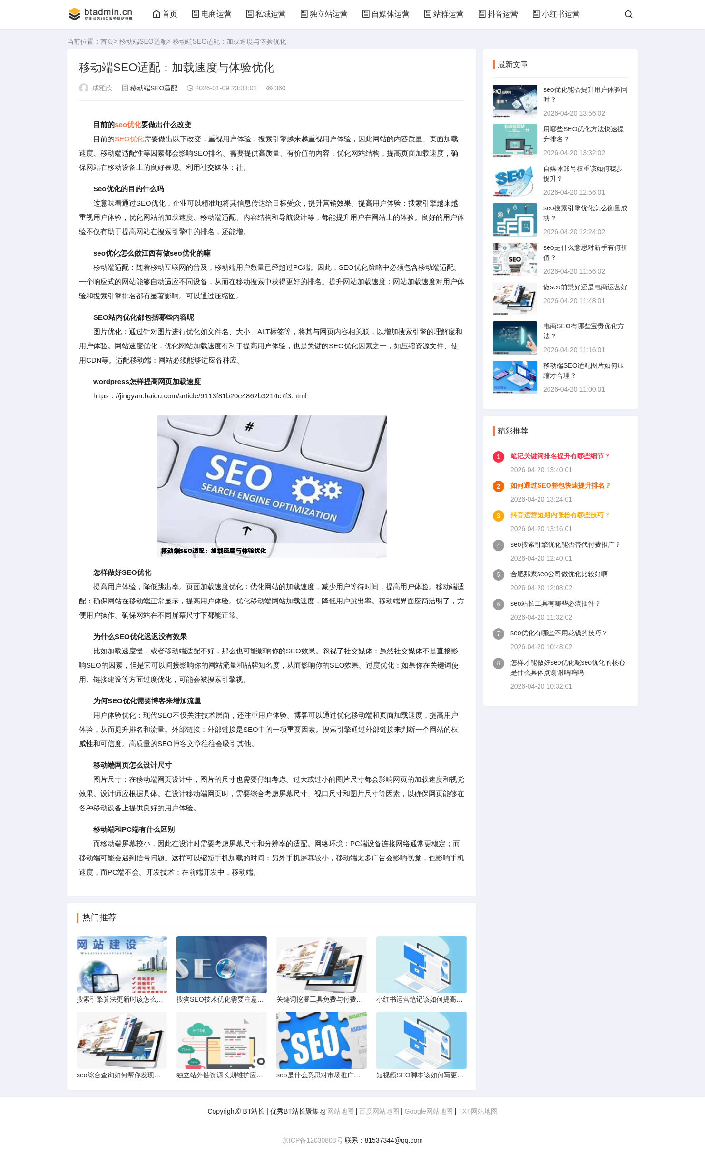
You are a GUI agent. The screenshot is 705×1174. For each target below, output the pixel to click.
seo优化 (128, 124)
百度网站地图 (379, 1111)
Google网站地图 (429, 1111)
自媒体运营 (386, 14)
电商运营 (212, 14)
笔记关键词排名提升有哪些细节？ (560, 456)
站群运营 (444, 14)
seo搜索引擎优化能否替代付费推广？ (565, 544)
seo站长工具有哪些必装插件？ (555, 603)
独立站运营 (324, 14)
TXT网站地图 (477, 1111)
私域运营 (266, 14)
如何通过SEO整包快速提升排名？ (560, 485)
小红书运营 (556, 14)
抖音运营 (498, 14)
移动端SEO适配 (143, 41)
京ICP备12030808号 (312, 1140)
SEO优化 (129, 139)
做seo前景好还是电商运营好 (585, 287)
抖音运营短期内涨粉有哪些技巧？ (560, 515)
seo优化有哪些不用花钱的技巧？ (559, 633)
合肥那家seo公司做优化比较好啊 (559, 574)
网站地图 (340, 1111)
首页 (165, 14)
